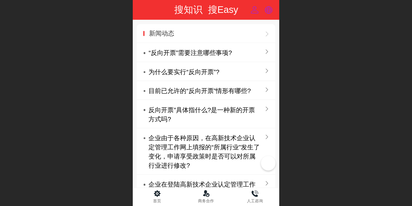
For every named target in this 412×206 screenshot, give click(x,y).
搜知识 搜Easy (206, 9)
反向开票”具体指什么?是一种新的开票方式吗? (201, 114)
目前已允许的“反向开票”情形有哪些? (199, 90)
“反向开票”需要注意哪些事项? (190, 52)
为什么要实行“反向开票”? (183, 72)
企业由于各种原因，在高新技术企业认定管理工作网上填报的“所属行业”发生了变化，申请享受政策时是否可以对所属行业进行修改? (204, 151)
